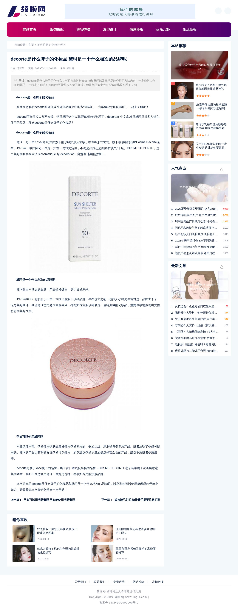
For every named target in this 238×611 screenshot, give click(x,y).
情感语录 (136, 29)
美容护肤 (83, 29)
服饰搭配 (57, 29)
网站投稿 (138, 582)
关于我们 (80, 582)
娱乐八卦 (163, 29)
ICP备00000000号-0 (124, 602)
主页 (31, 44)
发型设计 (110, 29)
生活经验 (189, 29)
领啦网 (70, 68)
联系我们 (99, 582)
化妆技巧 (57, 44)
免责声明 (119, 582)
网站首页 (29, 29)
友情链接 (157, 582)
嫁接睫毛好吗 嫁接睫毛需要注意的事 (137, 499)
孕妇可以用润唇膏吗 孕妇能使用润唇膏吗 (49, 499)
